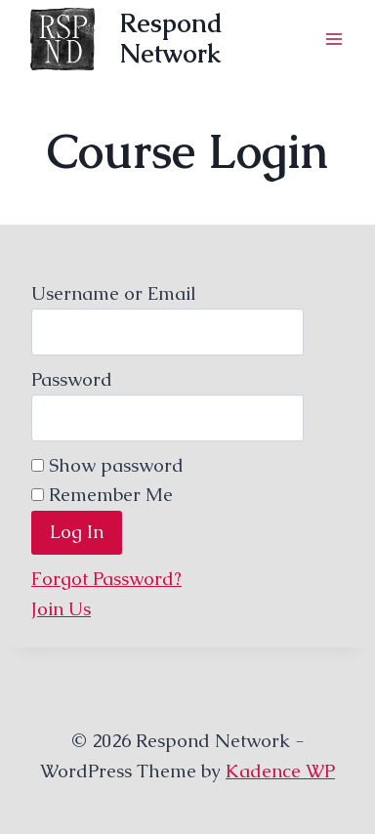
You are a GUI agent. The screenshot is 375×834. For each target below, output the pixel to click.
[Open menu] (333, 38)
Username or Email (113, 293)
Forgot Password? (106, 578)
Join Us (61, 609)
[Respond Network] (169, 39)
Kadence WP (280, 771)
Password (71, 379)
